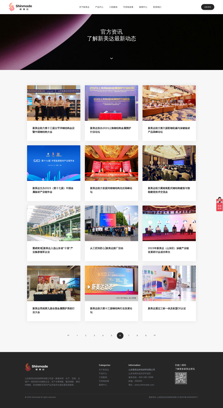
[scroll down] (111, 58)
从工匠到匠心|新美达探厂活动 (106, 248)
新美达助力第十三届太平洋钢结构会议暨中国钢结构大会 (53, 130)
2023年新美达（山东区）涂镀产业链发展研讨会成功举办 (168, 250)
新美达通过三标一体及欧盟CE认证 (167, 308)
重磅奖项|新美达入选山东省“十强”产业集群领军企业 (52, 250)
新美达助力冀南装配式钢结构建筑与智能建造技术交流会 (169, 190)
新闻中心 (143, 7)
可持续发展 (128, 7)
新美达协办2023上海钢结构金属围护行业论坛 (110, 130)
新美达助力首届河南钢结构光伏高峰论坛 (111, 190)
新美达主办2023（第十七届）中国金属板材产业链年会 (52, 190)
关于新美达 (84, 7)
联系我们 (157, 7)
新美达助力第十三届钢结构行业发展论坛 (111, 310)
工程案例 (113, 7)
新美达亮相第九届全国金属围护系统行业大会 (53, 310)
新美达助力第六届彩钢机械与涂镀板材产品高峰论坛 (169, 130)
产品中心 (99, 7)
